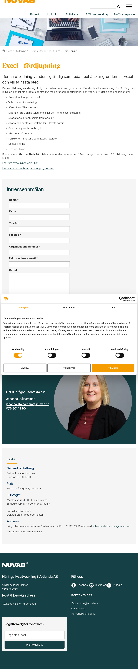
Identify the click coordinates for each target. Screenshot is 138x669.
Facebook (83, 584)
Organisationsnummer (24, 246)
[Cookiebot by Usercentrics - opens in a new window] (121, 299)
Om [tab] (114, 307)
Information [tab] (69, 307)
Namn (14, 199)
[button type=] (128, 7)
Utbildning (20, 50)
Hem (7, 50)
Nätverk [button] (34, 14)
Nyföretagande (124, 14)
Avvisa (25, 368)
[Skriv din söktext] (103, 7)
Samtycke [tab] (23, 307)
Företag (15, 234)
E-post (14, 211)
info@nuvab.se (89, 603)
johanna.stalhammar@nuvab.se (27, 404)
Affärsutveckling (97, 14)
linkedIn (117, 584)
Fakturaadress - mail (23, 258)
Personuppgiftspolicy (83, 613)
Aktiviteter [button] (72, 14)
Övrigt (13, 270)
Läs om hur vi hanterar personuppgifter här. (28, 168)
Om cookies (78, 608)
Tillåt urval (69, 368)
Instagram (101, 584)
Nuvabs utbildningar (40, 50)
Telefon (14, 223)
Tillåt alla (113, 368)
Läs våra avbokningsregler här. (20, 162)
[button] (119, 7)
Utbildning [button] (52, 14)
